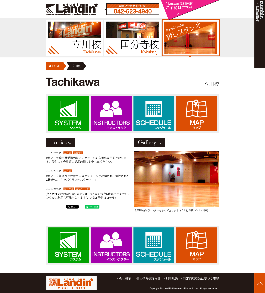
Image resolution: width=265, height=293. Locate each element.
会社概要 (125, 278)
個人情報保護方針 (148, 278)
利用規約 (172, 278)
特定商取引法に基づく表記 (201, 278)
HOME (56, 66)
